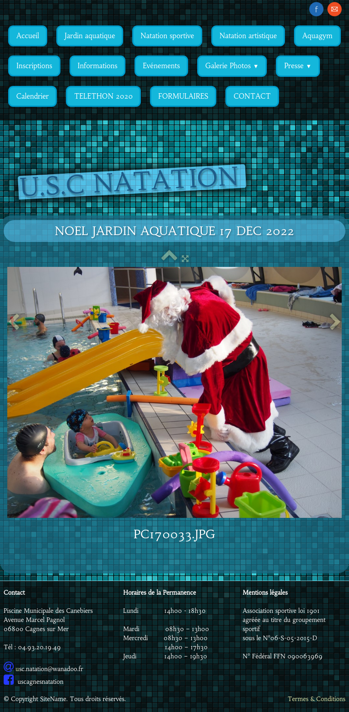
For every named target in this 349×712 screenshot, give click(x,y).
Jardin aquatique (90, 35)
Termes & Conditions (316, 699)
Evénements (161, 65)
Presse (297, 65)
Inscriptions (34, 65)
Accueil (27, 35)
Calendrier (32, 96)
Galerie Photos (232, 65)
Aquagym (317, 35)
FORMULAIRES (183, 96)
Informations (98, 65)
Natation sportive (167, 35)
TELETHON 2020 (103, 96)
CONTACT (252, 96)
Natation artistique (248, 35)
